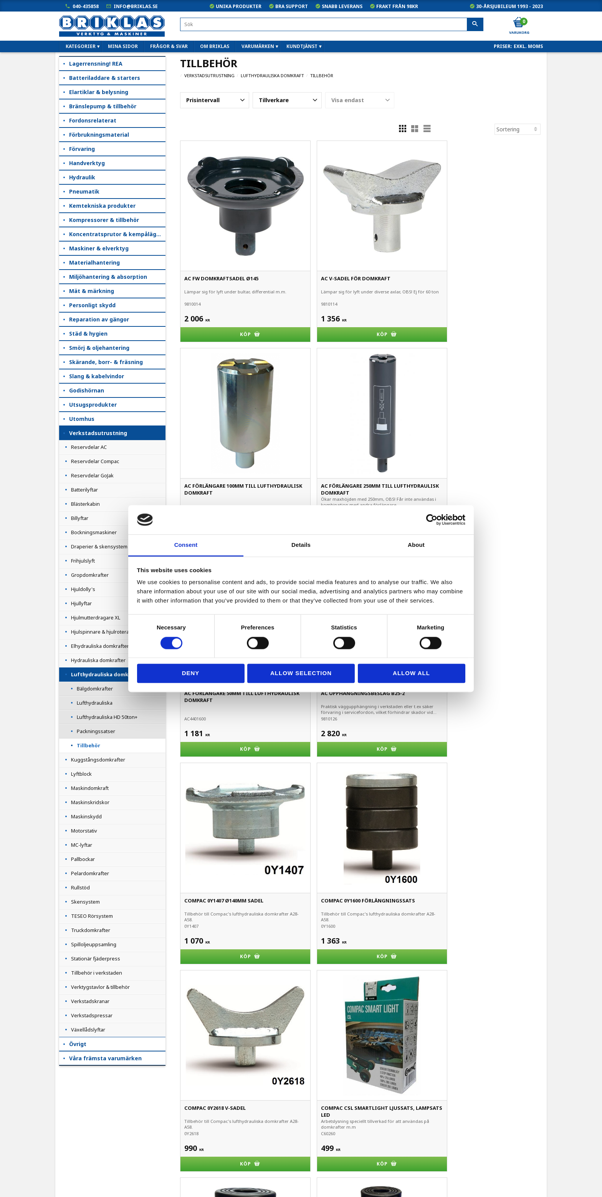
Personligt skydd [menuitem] (92, 305)
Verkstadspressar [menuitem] (91, 1015)
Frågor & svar (77, 1160)
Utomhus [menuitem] (81, 418)
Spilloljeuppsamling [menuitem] (93, 944)
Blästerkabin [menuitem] (85, 503)
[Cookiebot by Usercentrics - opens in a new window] (431, 519)
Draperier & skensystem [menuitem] (99, 546)
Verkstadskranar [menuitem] (90, 1001)
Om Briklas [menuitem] (214, 46)
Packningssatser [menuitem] (96, 731)
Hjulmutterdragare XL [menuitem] (95, 617)
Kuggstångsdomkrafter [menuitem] (98, 759)
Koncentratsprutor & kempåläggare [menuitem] (117, 234)
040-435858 (86, 6)
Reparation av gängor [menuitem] (99, 319)
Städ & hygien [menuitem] (88, 333)
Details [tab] (301, 545)
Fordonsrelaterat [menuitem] (92, 120)
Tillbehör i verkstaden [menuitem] (96, 972)
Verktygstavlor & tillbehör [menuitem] (100, 986)
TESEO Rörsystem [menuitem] (92, 915)
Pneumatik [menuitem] (84, 191)
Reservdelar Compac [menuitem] (95, 461)
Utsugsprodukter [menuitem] (93, 404)
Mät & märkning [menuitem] (91, 291)
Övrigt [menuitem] (77, 1044)
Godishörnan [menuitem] (86, 390)
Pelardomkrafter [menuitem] (90, 873)
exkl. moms (528, 46)
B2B (65, 1138)
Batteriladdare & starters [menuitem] (104, 77)
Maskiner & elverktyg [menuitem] (99, 248)
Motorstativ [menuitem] (84, 830)
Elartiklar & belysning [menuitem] (98, 92)
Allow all (411, 673)
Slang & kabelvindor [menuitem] (96, 376)
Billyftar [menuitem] (79, 518)
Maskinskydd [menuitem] (86, 816)
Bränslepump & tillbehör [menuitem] (102, 106)
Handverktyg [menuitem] (87, 163)
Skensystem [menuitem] (85, 901)
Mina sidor (73, 1106)
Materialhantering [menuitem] (94, 262)
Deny (191, 673)
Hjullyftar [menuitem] (81, 603)
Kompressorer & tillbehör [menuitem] (104, 220)
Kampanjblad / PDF (84, 1181)
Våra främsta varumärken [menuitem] (105, 1058)
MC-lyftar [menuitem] (81, 844)
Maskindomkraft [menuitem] (90, 788)
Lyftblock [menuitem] (81, 773)
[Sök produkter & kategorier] (331, 24)
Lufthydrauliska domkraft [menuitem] (105, 674)
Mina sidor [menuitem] (123, 46)
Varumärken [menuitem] (257, 46)
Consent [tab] (186, 545)
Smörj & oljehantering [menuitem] (99, 347)
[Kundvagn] (518, 22)
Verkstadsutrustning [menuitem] (98, 433)
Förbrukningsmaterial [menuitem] (99, 134)
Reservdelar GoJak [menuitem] (92, 475)
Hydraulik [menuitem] (82, 177)
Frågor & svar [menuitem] (169, 46)
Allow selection (301, 673)
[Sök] (475, 24)
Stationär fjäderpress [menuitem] (95, 958)
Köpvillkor (72, 1117)
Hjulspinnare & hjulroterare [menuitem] (102, 631)
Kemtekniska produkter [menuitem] (102, 205)
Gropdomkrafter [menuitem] (90, 574)
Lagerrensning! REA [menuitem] (95, 63)
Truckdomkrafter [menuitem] (90, 930)
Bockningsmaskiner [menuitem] (94, 532)
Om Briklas (73, 1171)
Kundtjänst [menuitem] (302, 46)
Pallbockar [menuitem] (83, 859)
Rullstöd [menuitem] (80, 887)
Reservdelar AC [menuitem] (89, 447)
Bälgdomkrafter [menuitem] (95, 688)
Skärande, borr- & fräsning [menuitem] (106, 362)
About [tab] (416, 545)
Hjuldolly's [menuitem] (83, 589)
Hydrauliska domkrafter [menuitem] (98, 660)
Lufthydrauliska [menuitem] (94, 702)
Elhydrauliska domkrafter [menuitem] (100, 645)
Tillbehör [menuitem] (88, 745)
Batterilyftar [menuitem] (84, 489)
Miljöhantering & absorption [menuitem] (108, 276)
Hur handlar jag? (80, 1149)
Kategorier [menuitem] (81, 46)
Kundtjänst (73, 1128)
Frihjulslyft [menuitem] (83, 560)
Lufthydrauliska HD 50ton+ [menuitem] (107, 717)
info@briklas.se (136, 6)
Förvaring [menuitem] (82, 148)
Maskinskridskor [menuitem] (90, 802)
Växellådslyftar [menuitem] (88, 1029)
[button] (214, 100)
